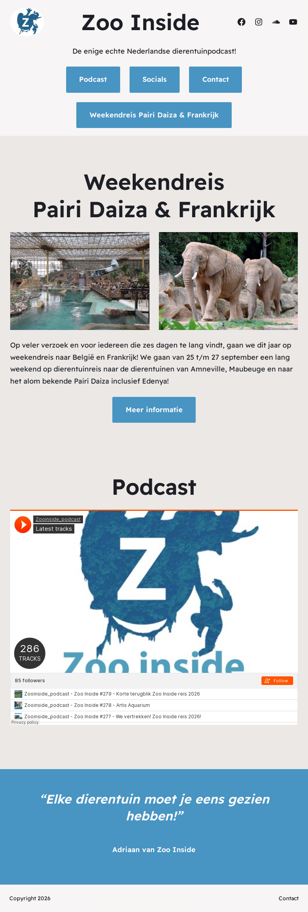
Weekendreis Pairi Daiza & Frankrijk (154, 114)
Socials (154, 79)
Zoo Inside (140, 22)
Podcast (93, 79)
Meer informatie (154, 409)
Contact (215, 79)
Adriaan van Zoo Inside (154, 849)
